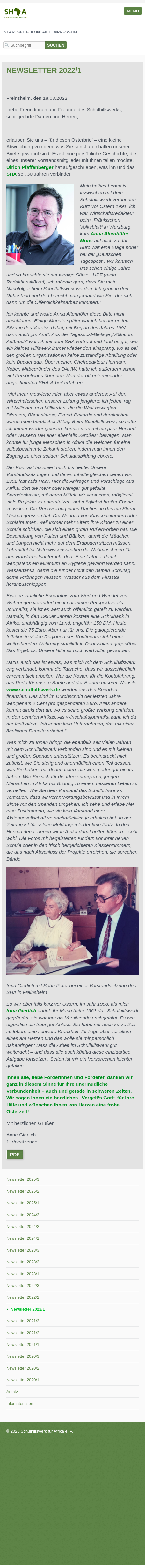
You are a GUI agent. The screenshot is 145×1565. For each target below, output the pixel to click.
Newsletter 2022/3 (22, 1285)
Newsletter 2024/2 (22, 1226)
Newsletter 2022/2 (22, 1297)
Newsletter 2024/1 (22, 1238)
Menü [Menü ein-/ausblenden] (133, 11)
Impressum (64, 32)
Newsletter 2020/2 (22, 1368)
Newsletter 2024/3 (22, 1214)
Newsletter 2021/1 (22, 1344)
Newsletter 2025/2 (22, 1191)
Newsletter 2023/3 (22, 1250)
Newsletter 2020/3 (22, 1356)
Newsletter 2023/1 (22, 1273)
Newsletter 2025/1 (22, 1203)
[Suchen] (56, 45)
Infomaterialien (19, 1403)
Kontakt (41, 32)
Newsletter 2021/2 (22, 1332)
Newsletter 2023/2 (22, 1262)
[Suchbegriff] (24, 45)
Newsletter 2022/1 (28, 1309)
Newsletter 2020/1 (22, 1380)
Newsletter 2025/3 (22, 1179)
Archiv (12, 1391)
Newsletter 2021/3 (22, 1321)
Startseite (16, 32)
